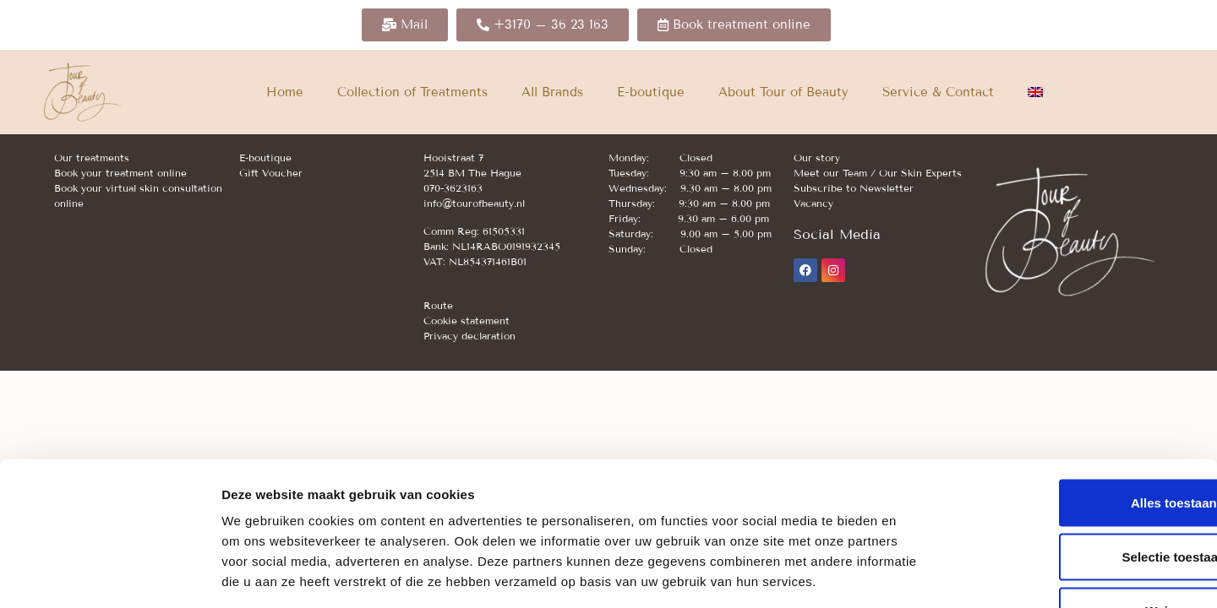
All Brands (552, 92)
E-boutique (651, 92)
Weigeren (1075, 497)
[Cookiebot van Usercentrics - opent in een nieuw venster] (109, 575)
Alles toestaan (1076, 389)
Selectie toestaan (1076, 443)
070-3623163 (453, 188)
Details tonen (913, 574)
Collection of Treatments (412, 92)
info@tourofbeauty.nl (474, 203)
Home (284, 92)
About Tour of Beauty (783, 92)
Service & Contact (938, 92)
